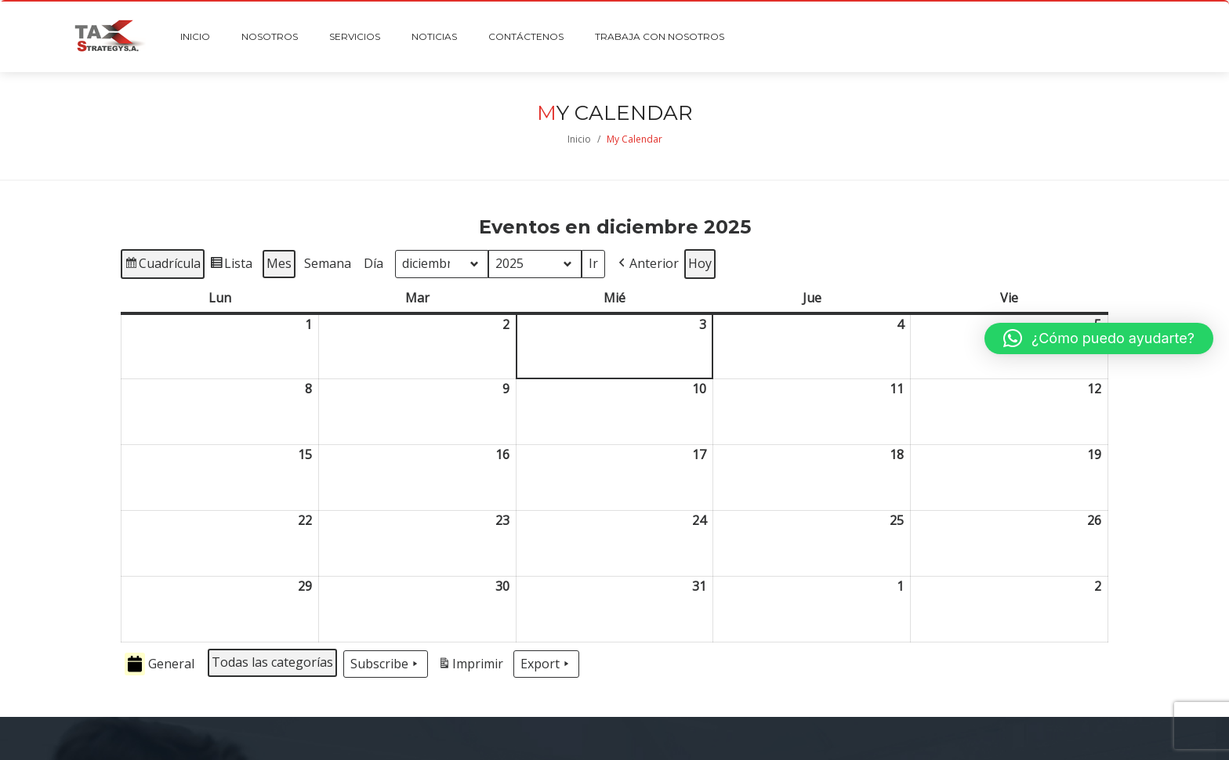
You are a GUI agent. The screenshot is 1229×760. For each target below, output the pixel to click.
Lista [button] (230, 266)
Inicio (579, 139)
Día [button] (373, 263)
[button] (647, 264)
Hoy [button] (700, 263)
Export (546, 664)
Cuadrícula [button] (162, 266)
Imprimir (470, 666)
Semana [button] (327, 263)
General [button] (159, 664)
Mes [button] (279, 263)
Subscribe (385, 664)
